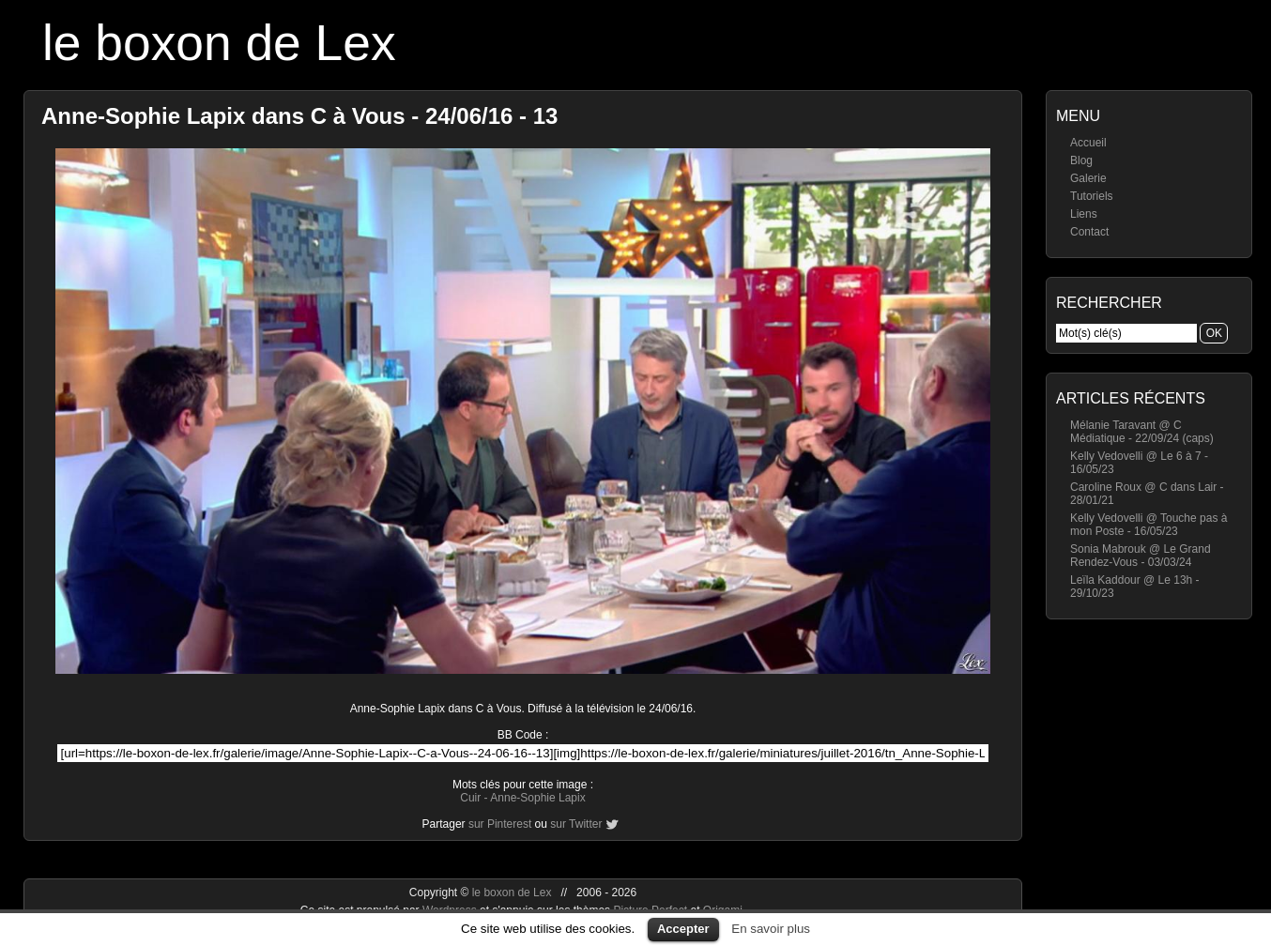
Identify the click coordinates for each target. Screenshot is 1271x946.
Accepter (683, 929)
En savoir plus (770, 929)
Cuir (470, 797)
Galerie (1088, 178)
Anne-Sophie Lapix (537, 797)
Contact (1089, 231)
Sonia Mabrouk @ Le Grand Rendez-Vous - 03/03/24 (1140, 555)
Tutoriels (1091, 196)
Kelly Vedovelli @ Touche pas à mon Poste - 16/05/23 (1148, 524)
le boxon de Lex (219, 42)
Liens (1083, 214)
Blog (1081, 160)
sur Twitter (576, 824)
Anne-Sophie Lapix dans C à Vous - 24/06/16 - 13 (299, 116)
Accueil (1088, 142)
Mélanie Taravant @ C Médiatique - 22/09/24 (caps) (1142, 432)
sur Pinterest (499, 824)
